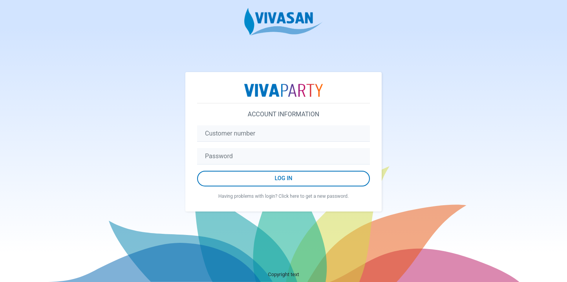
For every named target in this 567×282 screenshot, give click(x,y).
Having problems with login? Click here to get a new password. (283, 196)
